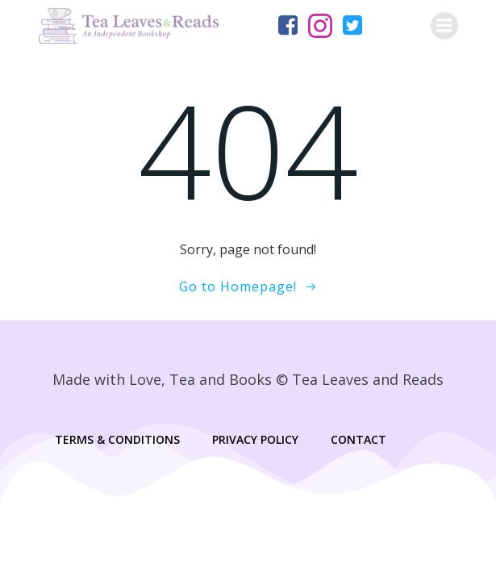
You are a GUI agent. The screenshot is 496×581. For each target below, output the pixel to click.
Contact (358, 439)
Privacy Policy (255, 439)
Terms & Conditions (117, 439)
